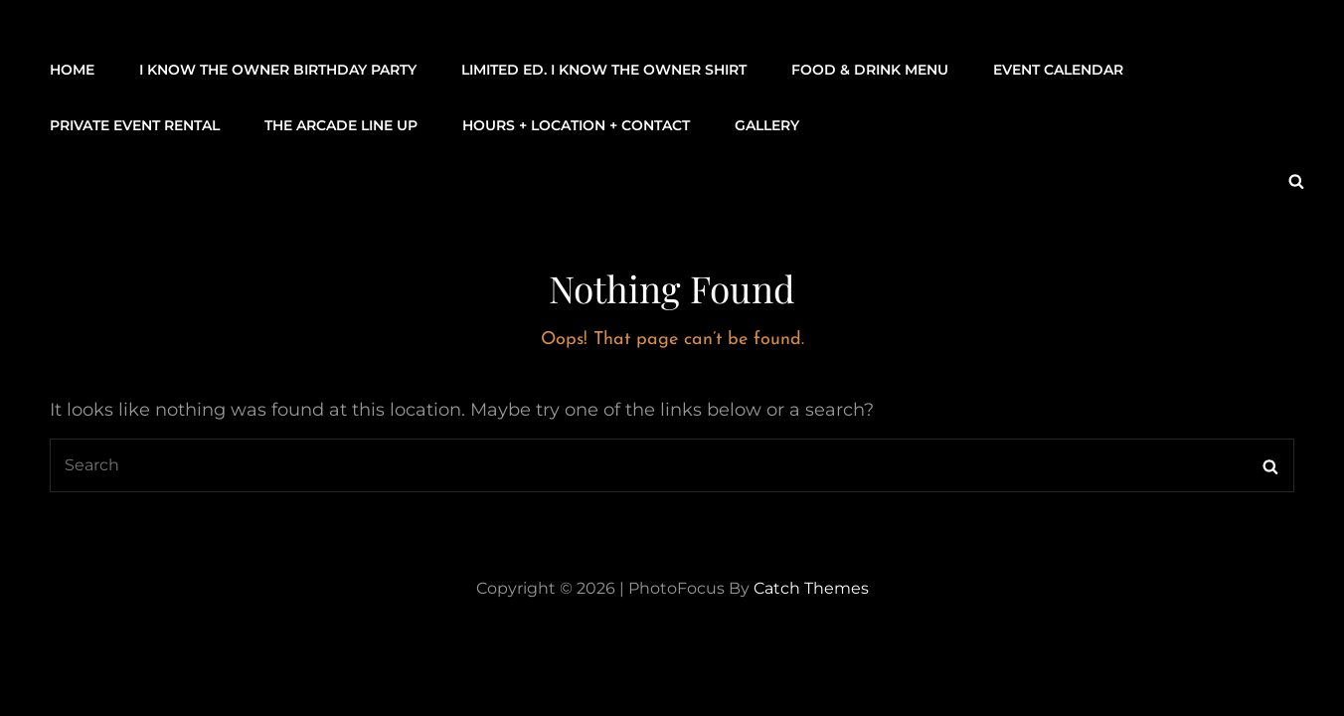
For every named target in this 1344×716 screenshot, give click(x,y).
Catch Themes (811, 588)
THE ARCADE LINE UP (341, 125)
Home (72, 70)
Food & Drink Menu (869, 70)
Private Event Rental (135, 125)
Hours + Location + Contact (576, 125)
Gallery (767, 125)
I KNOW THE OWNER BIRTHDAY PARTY (278, 70)
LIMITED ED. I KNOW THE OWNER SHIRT (604, 70)
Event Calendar (1058, 70)
